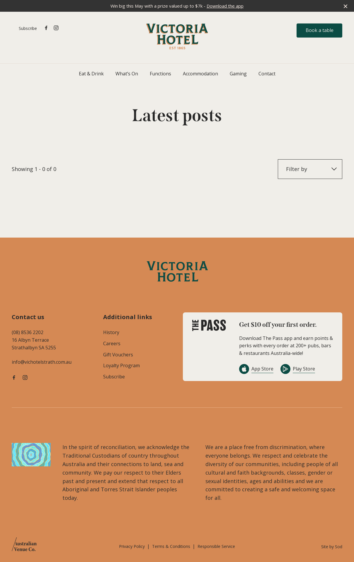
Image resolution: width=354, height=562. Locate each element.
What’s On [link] (126, 74)
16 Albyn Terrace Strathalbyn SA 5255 (34, 344)
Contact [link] (266, 74)
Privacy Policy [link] (132, 546)
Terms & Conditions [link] (171, 546)
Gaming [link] (238, 74)
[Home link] (177, 36)
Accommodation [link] (200, 74)
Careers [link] (111, 343)
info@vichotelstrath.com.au (42, 362)
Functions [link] (160, 74)
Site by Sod (331, 546)
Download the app (225, 6)
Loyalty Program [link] (121, 365)
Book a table (319, 30)
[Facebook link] (46, 27)
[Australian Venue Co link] (24, 546)
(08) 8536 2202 (27, 332)
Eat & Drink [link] (91, 74)
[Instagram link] (56, 27)
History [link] (111, 332)
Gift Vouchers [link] (118, 354)
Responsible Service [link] (216, 546)
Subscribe (28, 28)
